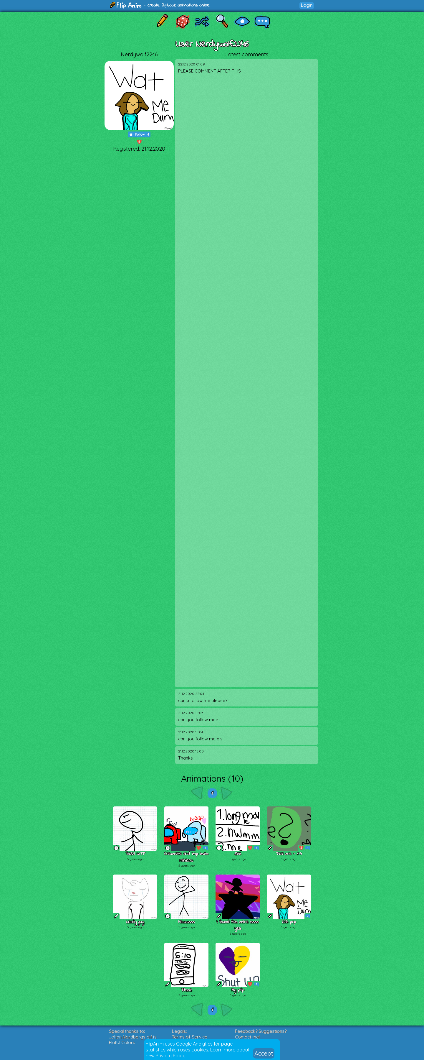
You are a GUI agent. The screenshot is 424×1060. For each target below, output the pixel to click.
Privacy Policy (171, 1056)
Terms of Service (189, 1037)
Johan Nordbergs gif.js (133, 1037)
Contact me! (247, 1037)
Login (306, 5)
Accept (263, 1053)
